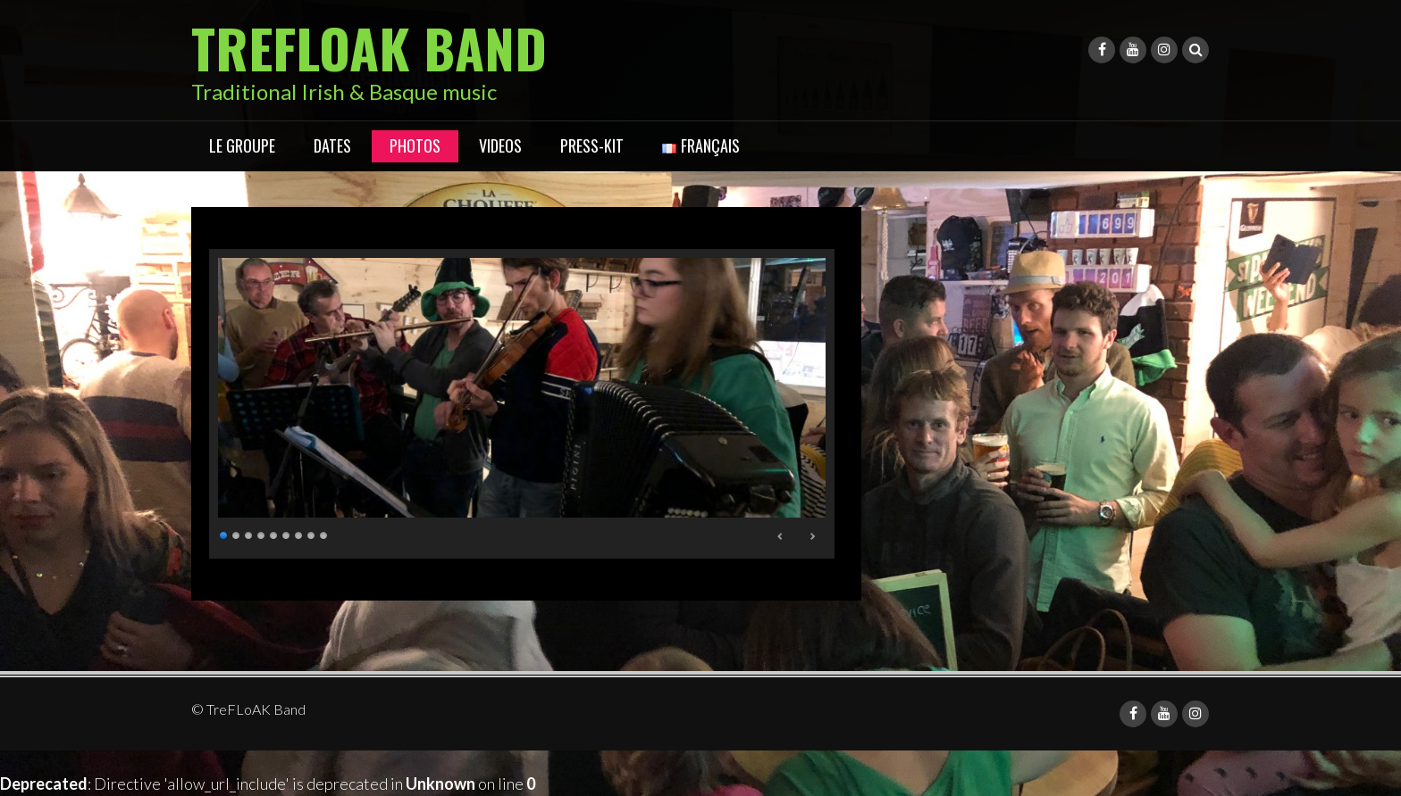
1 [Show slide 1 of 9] (224, 533)
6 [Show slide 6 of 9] (286, 533)
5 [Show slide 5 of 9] (274, 533)
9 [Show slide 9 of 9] (324, 533)
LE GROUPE (242, 145)
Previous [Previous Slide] (781, 536)
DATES (332, 145)
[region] (522, 404)
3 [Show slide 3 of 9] (249, 533)
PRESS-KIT (592, 145)
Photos (415, 145)
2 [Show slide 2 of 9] (236, 533)
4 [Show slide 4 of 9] (261, 533)
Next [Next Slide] (812, 536)
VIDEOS (500, 145)
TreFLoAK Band (369, 47)
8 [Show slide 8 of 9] (311, 533)
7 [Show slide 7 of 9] (299, 533)
